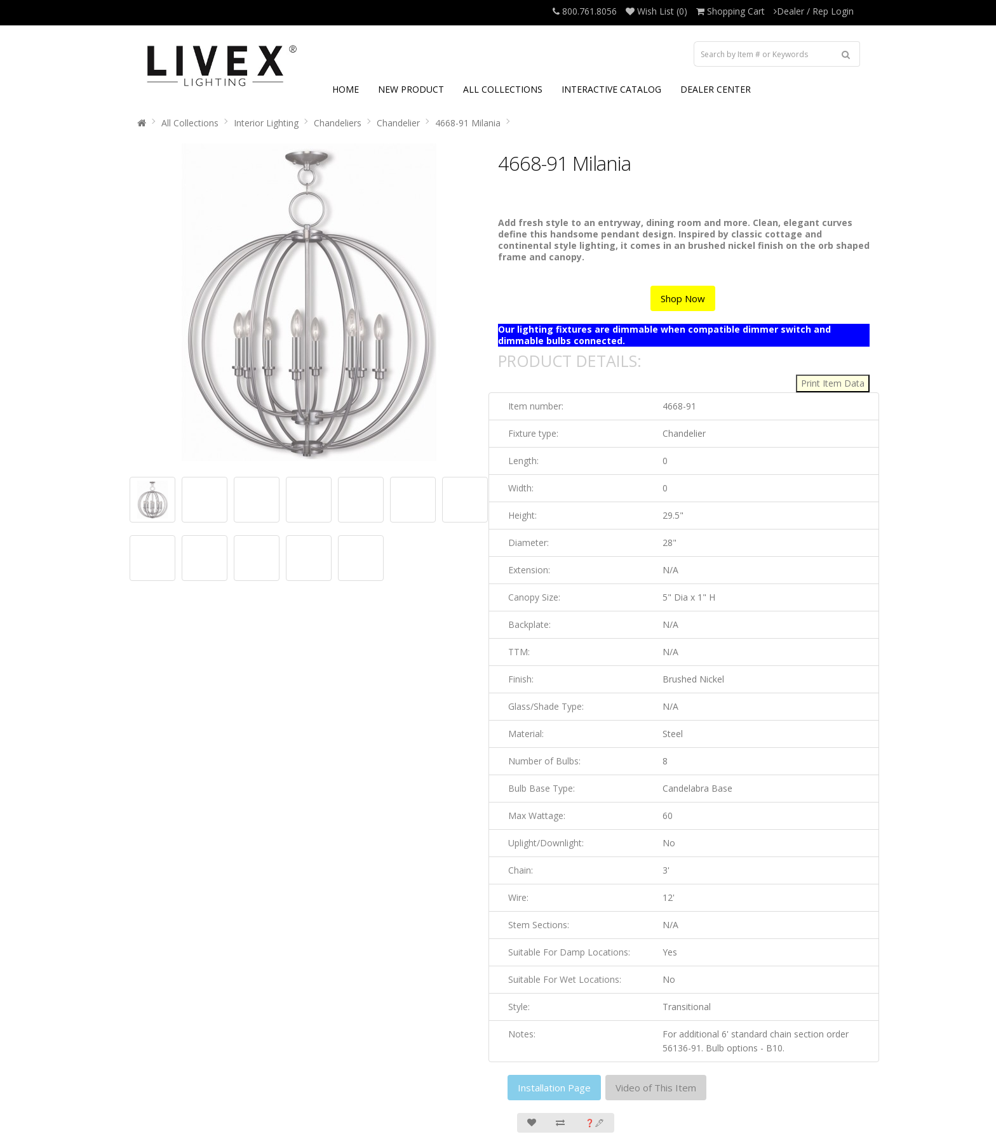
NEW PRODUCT (411, 89)
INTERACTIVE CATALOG (611, 89)
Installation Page (554, 1087)
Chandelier (398, 123)
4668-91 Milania (468, 123)
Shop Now (683, 298)
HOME (345, 89)
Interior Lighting (266, 123)
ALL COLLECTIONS (502, 89)
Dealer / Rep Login (814, 11)
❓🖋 (594, 1122)
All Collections (190, 123)
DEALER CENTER (715, 89)
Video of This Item (656, 1087)
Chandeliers (337, 123)
